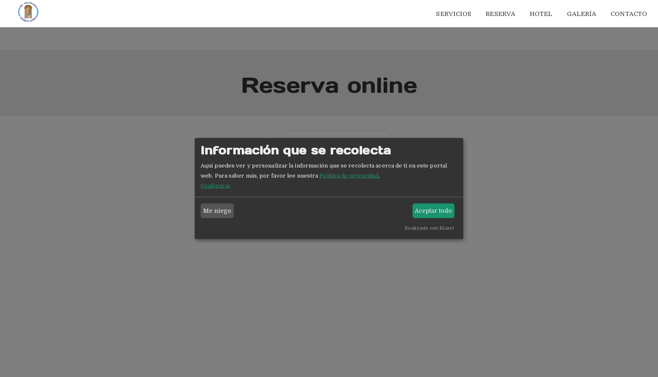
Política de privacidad (349, 175)
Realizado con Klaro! (429, 227)
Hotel (541, 14)
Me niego (217, 210)
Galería (582, 14)
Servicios (453, 14)
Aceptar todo (433, 210)
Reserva (500, 14)
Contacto (629, 14)
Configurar (216, 185)
